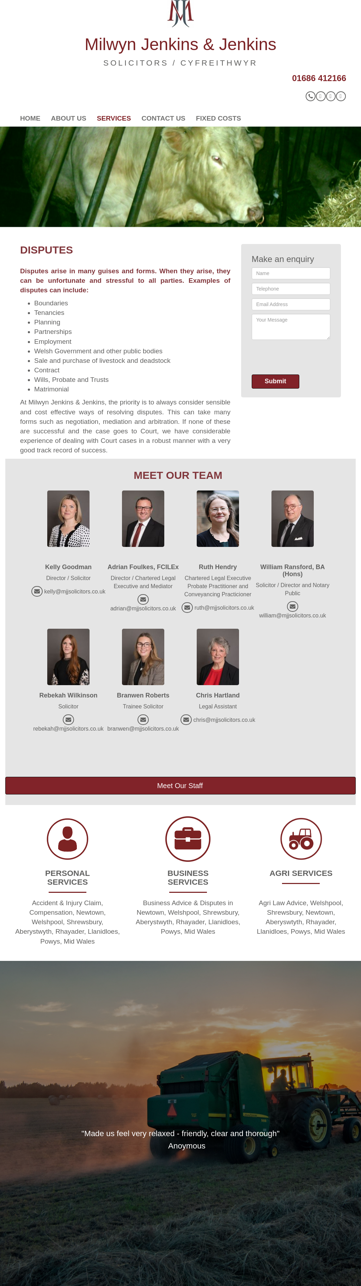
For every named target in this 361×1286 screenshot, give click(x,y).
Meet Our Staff (180, 786)
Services (114, 118)
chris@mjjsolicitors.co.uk (224, 720)
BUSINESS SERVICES (188, 877)
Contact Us (163, 118)
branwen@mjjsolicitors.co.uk (143, 729)
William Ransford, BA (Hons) (293, 570)
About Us (68, 118)
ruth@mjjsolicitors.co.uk (224, 608)
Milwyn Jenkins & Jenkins (180, 44)
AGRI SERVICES (300, 873)
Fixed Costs (218, 118)
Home (30, 118)
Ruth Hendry (218, 567)
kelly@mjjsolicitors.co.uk (74, 592)
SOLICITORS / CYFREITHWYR (180, 63)
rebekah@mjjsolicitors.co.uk (68, 729)
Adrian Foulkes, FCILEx (143, 567)
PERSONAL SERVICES (67, 877)
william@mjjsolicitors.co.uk (292, 615)
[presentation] (305, 357)
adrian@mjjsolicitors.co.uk (143, 608)
